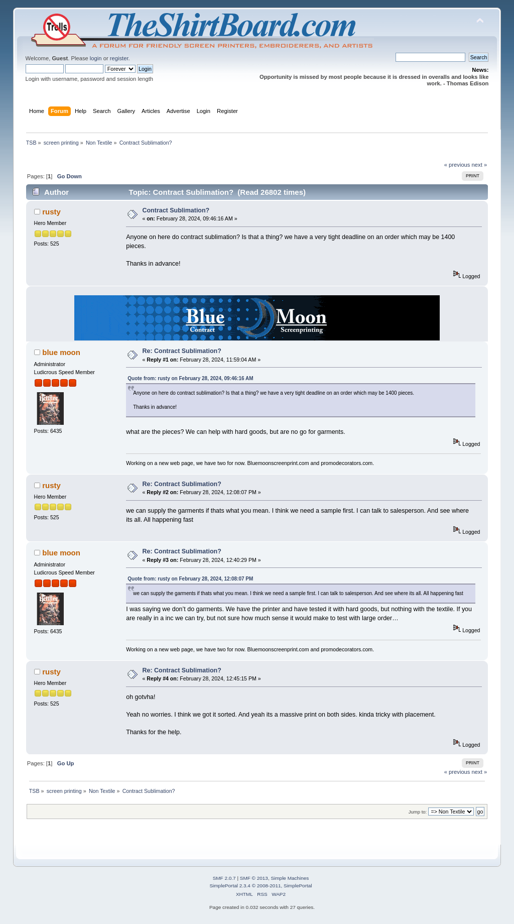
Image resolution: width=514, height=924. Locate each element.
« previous (457, 165)
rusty (51, 211)
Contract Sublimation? (176, 210)
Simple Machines (290, 878)
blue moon (61, 352)
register (119, 58)
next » (479, 165)
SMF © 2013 (254, 878)
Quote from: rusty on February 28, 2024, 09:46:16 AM (190, 378)
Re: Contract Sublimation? (182, 351)
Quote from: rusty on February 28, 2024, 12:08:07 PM (190, 579)
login (96, 58)
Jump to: (418, 812)
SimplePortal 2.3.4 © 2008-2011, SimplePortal (260, 885)
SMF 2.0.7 (224, 878)
